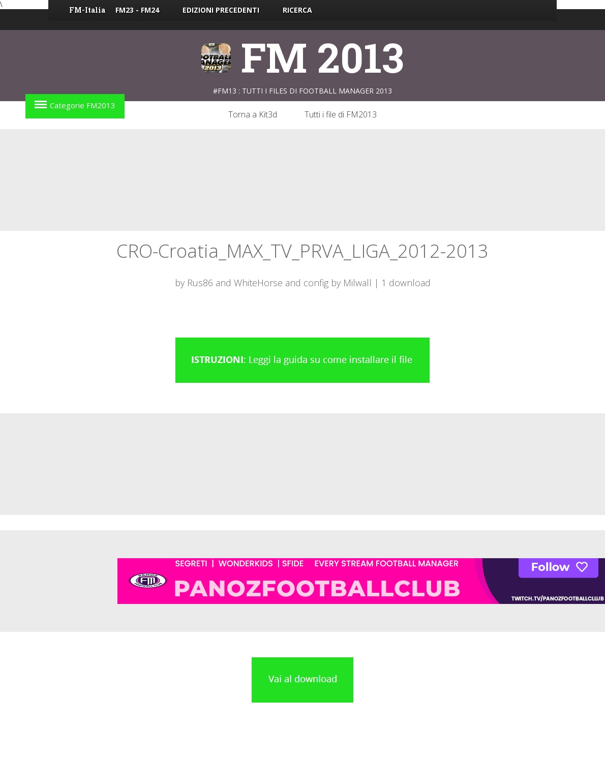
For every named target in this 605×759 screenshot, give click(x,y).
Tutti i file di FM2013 (341, 114)
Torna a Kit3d (252, 114)
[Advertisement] (302, 180)
